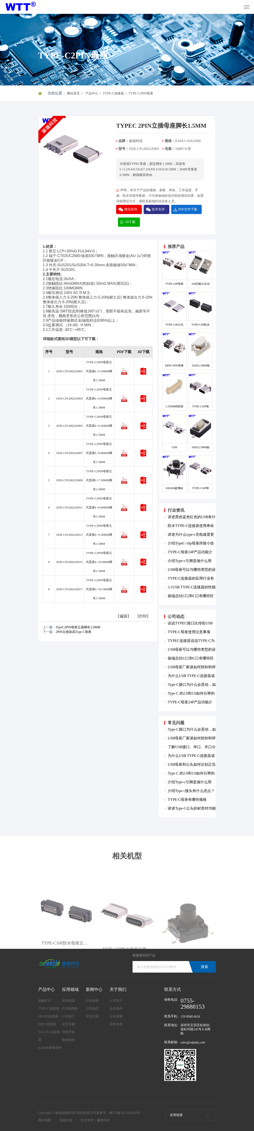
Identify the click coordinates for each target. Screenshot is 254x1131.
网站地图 (44, 1120)
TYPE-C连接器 (113, 93)
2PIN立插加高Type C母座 (73, 632)
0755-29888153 (192, 1004)
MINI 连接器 (47, 1024)
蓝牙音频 (68, 1024)
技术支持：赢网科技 (95, 1120)
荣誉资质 (116, 1024)
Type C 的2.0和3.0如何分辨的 (191, 693)
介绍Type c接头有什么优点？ (191, 791)
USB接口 (68, 1016)
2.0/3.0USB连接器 (49, 1036)
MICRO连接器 (48, 1016)
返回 (123, 616)
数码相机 (68, 1040)
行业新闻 (92, 1000)
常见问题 (92, 1016)
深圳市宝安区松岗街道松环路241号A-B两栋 (195, 1029)
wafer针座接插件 (50, 1047)
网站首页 (73, 93)
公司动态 (92, 1008)
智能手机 (68, 1032)
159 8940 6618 (190, 1016)
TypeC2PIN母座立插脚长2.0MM (78, 627)
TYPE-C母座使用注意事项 (189, 632)
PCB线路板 (70, 1008)
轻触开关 (44, 1000)
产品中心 (91, 93)
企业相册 (116, 1016)
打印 (143, 616)
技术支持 (158, 209)
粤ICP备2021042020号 (124, 1113)
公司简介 (116, 1000)
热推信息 (65, 1120)
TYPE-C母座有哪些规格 (187, 799)
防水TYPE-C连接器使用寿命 (191, 526)
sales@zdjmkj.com (192, 1042)
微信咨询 (130, 209)
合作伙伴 (116, 1008)
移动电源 (68, 1000)
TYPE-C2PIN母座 (140, 93)
